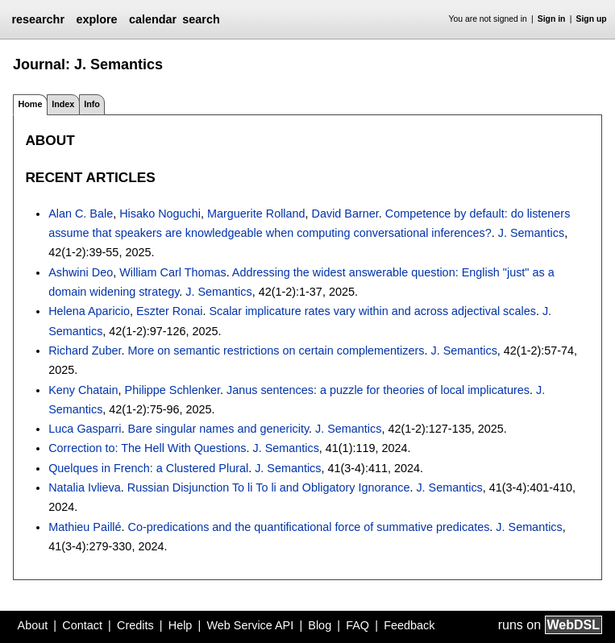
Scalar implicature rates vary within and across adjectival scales (372, 311)
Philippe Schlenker (172, 390)
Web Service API (249, 625)
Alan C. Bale (80, 213)
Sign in (552, 19)
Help (180, 625)
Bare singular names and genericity (219, 428)
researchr (37, 19)
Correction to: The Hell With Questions (147, 448)
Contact (82, 625)
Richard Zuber (84, 350)
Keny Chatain (83, 390)
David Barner (345, 213)
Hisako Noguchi (160, 213)
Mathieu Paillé (84, 527)
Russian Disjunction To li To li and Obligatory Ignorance (268, 487)
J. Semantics (531, 232)
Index (63, 104)
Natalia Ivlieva (84, 487)
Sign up (591, 19)
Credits (135, 625)
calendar (153, 19)
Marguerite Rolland (256, 213)
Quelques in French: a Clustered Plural (148, 468)
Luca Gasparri (84, 428)
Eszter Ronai (169, 311)
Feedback (409, 625)
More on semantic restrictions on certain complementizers (276, 350)
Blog (319, 625)
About (33, 625)
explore (96, 19)
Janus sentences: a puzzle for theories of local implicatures (378, 390)
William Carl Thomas (172, 272)
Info (92, 104)
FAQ (357, 625)
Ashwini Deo (80, 272)
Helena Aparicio (89, 311)
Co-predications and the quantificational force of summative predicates (309, 527)
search (200, 19)
